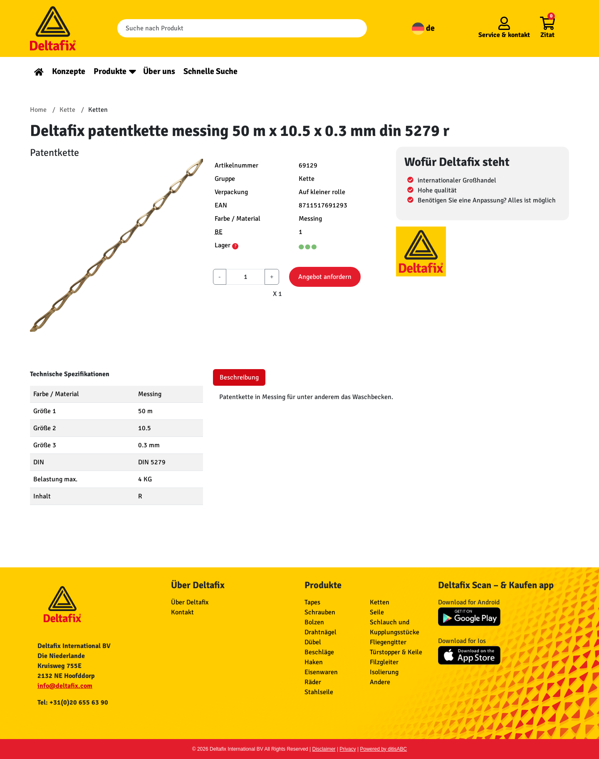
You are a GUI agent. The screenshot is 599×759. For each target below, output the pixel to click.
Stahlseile (318, 692)
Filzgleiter (384, 662)
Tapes (312, 602)
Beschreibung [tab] (239, 377)
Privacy (347, 749)
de (423, 28)
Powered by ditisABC (383, 749)
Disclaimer (324, 749)
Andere (380, 682)
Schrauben (319, 612)
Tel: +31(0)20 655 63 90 (72, 702)
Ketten (379, 602)
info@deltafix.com (64, 686)
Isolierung (384, 672)
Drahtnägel (320, 632)
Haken (313, 662)
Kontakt (182, 612)
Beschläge (319, 652)
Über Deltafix (189, 602)
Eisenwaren (321, 672)
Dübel (312, 642)
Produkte (110, 71)
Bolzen (314, 622)
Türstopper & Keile (396, 652)
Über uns (159, 71)
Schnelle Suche (210, 71)
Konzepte (68, 71)
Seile (377, 612)
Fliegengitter (388, 642)
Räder (312, 682)
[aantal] (245, 277)
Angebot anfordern (324, 277)
